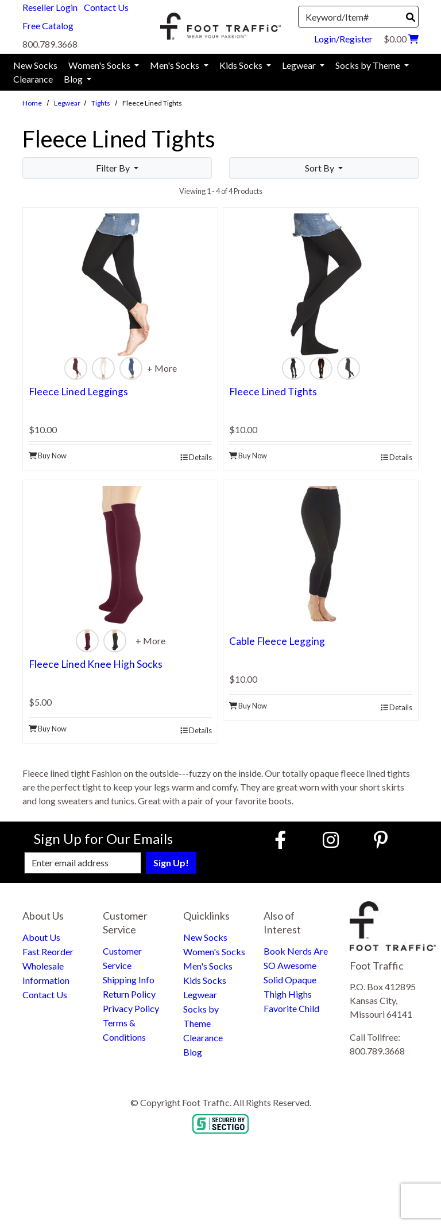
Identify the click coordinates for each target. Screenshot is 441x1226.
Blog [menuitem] (74, 78)
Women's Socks (214, 951)
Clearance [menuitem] (33, 78)
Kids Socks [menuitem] (241, 65)
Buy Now (48, 455)
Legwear (67, 103)
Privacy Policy (131, 1008)
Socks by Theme (201, 1016)
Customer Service (122, 958)
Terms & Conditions (124, 1029)
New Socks (205, 937)
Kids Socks (204, 980)
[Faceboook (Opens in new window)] (282, 840)
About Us (41, 937)
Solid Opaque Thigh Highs (290, 986)
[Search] (411, 17)
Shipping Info (128, 979)
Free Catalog (48, 25)
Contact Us (106, 7)
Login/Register (343, 38)
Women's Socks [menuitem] (100, 65)
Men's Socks (208, 965)
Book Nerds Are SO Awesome (296, 958)
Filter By (113, 167)
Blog (192, 1051)
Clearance (203, 1037)
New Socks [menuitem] (35, 65)
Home (32, 103)
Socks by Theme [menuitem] (368, 65)
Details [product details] (196, 457)
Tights (100, 103)
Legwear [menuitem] (300, 65)
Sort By (320, 167)
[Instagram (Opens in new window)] (331, 840)
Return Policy (129, 993)
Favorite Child (291, 1008)
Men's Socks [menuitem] (175, 65)
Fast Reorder (48, 951)
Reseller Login (50, 7)
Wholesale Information (45, 973)
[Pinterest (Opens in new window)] (380, 840)
